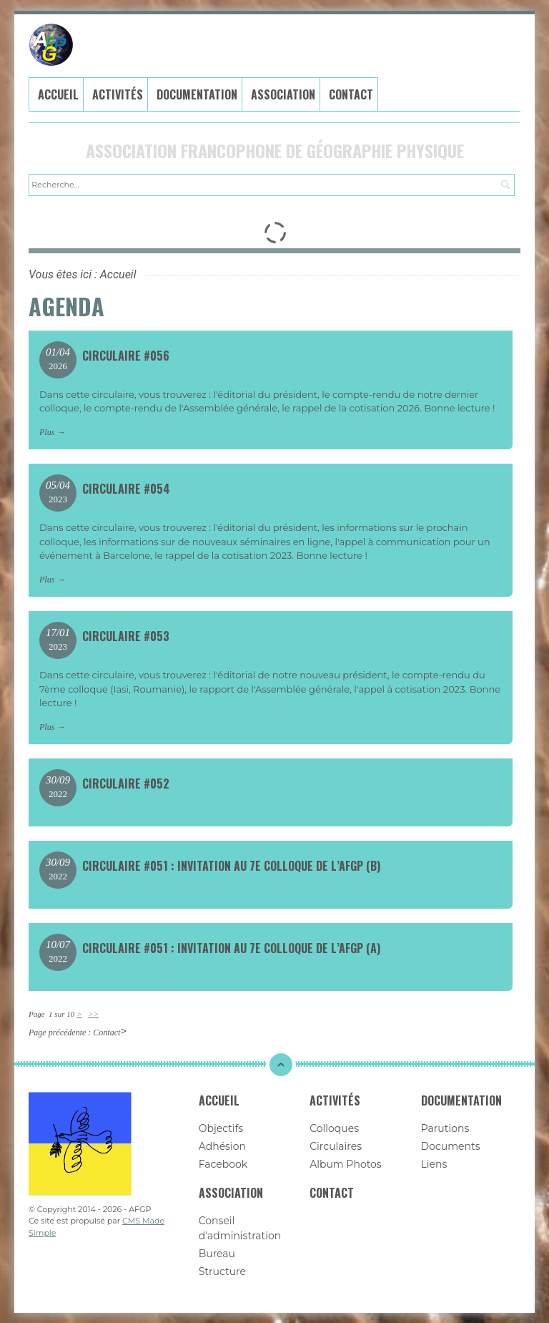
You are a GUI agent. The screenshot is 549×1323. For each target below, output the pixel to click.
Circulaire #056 (125, 354)
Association (283, 93)
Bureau (217, 1252)
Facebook (223, 1163)
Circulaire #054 (126, 488)
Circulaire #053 (125, 636)
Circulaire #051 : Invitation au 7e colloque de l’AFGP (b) (231, 865)
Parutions (445, 1127)
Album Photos (346, 1163)
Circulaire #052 (125, 783)
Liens (434, 1163)
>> (93, 1014)
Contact (351, 93)
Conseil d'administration (240, 1227)
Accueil (58, 93)
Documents (450, 1145)
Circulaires (336, 1145)
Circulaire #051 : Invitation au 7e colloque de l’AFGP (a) (231, 948)
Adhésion (222, 1145)
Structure (222, 1270)
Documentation (197, 93)
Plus (46, 431)
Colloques (334, 1127)
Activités (117, 93)
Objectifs (221, 1127)
